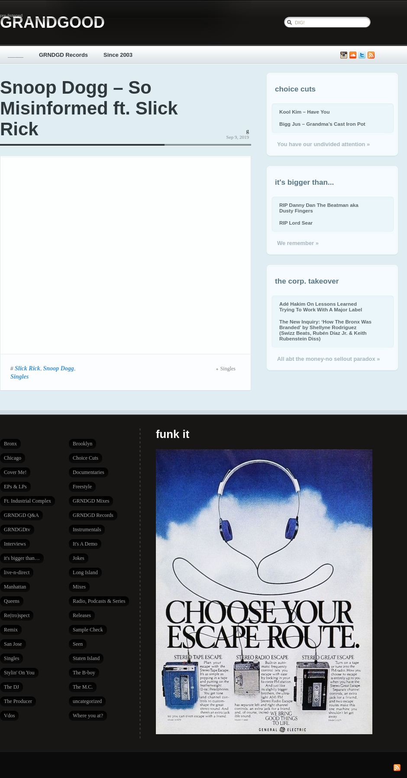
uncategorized (87, 701)
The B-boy (84, 673)
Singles (19, 376)
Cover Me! (15, 472)
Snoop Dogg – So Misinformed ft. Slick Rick (89, 108)
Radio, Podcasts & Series (99, 601)
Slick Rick (27, 368)
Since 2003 (117, 55)
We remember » (298, 243)
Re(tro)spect (16, 615)
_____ (15, 55)
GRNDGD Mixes (91, 501)
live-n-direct (16, 572)
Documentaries (88, 472)
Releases (82, 615)
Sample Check (88, 630)
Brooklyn (82, 444)
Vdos (9, 716)
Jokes (78, 558)
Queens (11, 601)
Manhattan (15, 587)
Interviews (15, 544)
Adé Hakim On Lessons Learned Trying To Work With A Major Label (320, 306)
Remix (11, 630)
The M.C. (83, 687)
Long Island (85, 572)
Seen (78, 644)
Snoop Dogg (58, 368)
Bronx (10, 444)
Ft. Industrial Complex (27, 501)
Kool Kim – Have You (304, 111)
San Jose (13, 644)
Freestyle (82, 487)
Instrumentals (87, 529)
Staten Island (86, 658)
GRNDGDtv (17, 529)
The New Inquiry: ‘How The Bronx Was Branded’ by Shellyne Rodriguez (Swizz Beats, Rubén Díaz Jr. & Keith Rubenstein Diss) (325, 330)
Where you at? (88, 716)
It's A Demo (85, 544)
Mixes (79, 587)
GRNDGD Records (63, 55)
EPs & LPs (15, 487)
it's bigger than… (22, 558)
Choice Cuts (85, 458)
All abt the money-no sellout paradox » (328, 359)
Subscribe (371, 55)
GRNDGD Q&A (21, 515)
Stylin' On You (19, 673)
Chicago (12, 458)
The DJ (11, 687)
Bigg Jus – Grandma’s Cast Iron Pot (322, 124)
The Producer (18, 701)
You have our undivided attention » (323, 144)
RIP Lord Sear (296, 223)
